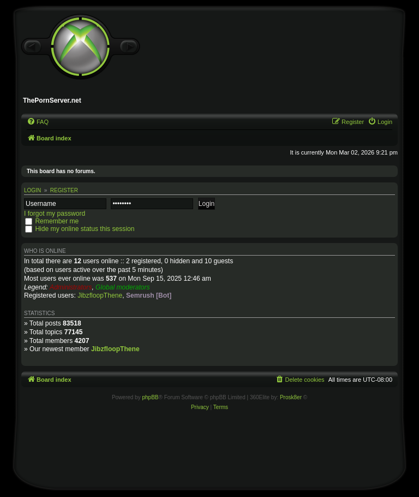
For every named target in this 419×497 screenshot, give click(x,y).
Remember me (57, 221)
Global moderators (122, 287)
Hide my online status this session (84, 229)
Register (64, 190)
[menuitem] (38, 121)
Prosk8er (291, 397)
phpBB (150, 397)
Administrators (71, 287)
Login (32, 190)
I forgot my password (54, 213)
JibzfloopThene (99, 295)
